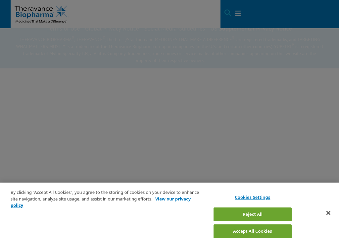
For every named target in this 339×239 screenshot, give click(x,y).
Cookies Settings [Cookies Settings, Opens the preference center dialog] (252, 205)
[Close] (328, 220)
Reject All (253, 221)
